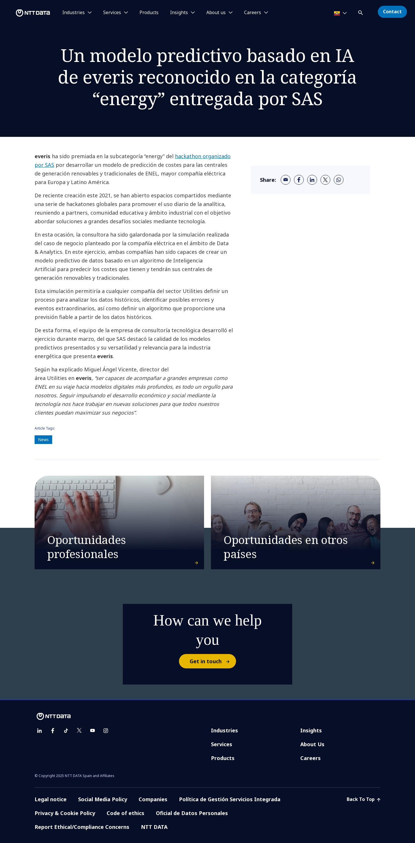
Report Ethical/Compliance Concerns (82, 826)
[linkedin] (312, 180)
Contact (392, 11)
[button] (361, 11)
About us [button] (216, 13)
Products (149, 13)
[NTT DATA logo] (26, 13)
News (43, 439)
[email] (285, 180)
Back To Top (363, 799)
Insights (311, 730)
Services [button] (112, 13)
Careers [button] (252, 13)
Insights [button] (179, 13)
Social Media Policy (102, 799)
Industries (224, 730)
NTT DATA (154, 826)
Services (221, 744)
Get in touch (212, 661)
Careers (310, 758)
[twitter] (325, 180)
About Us (312, 744)
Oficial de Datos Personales (192, 813)
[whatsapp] (339, 180)
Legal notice (51, 799)
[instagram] (106, 731)
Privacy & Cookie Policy (65, 813)
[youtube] (92, 731)
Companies (153, 799)
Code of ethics (125, 813)
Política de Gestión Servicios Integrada (229, 799)
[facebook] (299, 180)
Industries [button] (73, 13)
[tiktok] (66, 731)
